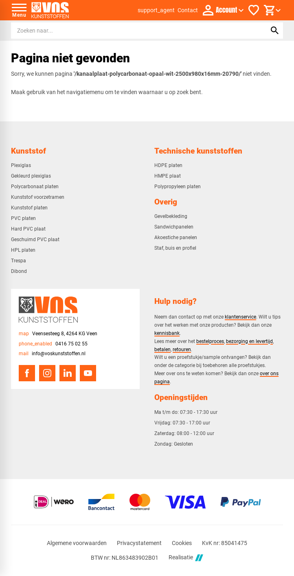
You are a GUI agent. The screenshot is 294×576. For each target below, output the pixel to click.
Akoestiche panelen (175, 237)
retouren (182, 349)
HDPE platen (168, 165)
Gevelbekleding (170, 216)
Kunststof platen (29, 208)
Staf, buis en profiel (175, 248)
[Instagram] (47, 373)
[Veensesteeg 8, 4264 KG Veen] (58, 334)
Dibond (19, 271)
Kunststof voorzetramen (37, 197)
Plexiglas (21, 165)
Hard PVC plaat (28, 229)
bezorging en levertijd (249, 341)
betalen (162, 349)
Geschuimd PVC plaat (35, 239)
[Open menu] (19, 10)
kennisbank (167, 333)
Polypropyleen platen (177, 186)
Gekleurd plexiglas (31, 176)
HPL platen (23, 250)
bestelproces (210, 341)
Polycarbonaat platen (35, 186)
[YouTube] (88, 373)
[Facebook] (27, 373)
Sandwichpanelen (173, 227)
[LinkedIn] (67, 373)
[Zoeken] (131, 30)
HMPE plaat (167, 176)
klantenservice (240, 317)
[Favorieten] (253, 10)
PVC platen (23, 218)
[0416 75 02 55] (53, 344)
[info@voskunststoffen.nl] (52, 354)
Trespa (18, 261)
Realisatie (186, 557)
